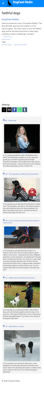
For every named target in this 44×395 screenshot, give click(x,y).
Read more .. (9, 37)
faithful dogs (7, 45)
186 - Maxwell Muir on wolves (13, 326)
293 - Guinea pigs (9, 120)
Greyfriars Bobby (10, 19)
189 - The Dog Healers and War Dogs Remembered (20, 174)
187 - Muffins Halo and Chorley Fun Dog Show (19, 278)
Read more (6, 39)
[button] (4, 109)
